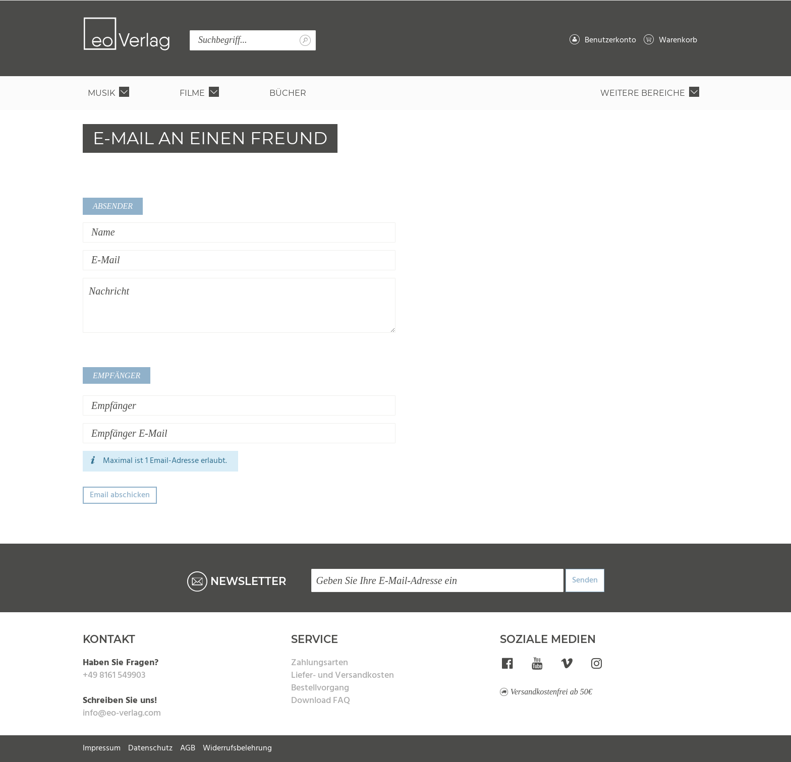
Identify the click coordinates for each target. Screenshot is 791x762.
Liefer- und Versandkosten (342, 675)
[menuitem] (110, 93)
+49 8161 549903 (114, 675)
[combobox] (253, 40)
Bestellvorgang (320, 688)
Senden (585, 580)
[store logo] (127, 33)
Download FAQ (320, 700)
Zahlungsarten (319, 663)
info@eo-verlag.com (122, 713)
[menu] (395, 93)
